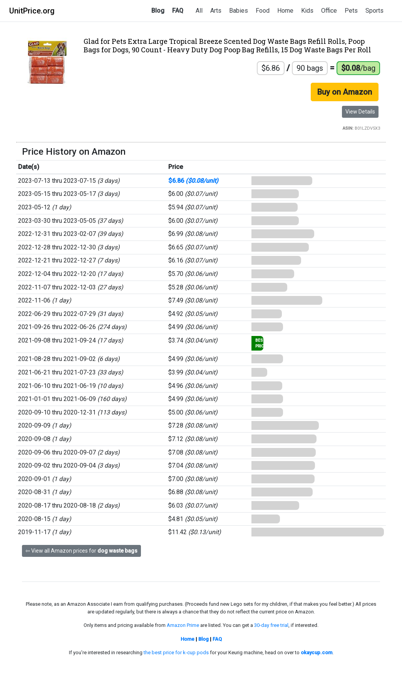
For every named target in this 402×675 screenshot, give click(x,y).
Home (285, 10)
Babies (238, 10)
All (199, 10)
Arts (215, 10)
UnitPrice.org (32, 10)
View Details (360, 112)
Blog (157, 10)
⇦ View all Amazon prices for (81, 551)
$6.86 (193, 180)
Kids (307, 10)
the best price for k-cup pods (176, 652)
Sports (374, 10)
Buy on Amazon (344, 92)
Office (329, 10)
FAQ (177, 10)
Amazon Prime (183, 625)
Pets (351, 10)
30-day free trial (271, 625)
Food (263, 10)
